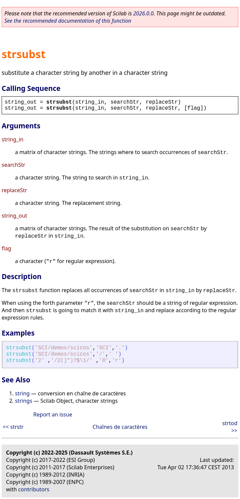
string (22, 393)
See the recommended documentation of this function (67, 20)
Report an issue (52, 414)
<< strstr (13, 426)
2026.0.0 (143, 13)
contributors (33, 489)
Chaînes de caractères (119, 426)
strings (23, 400)
